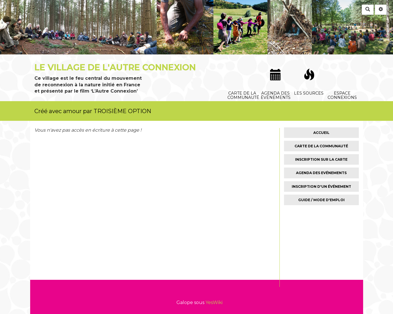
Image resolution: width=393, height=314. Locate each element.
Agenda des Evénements (321, 173)
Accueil (321, 133)
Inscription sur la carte (321, 159)
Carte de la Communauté (321, 146)
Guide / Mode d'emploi (321, 200)
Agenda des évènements (276, 65)
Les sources (309, 65)
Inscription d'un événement (321, 186)
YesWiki (214, 302)
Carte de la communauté (243, 65)
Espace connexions (342, 65)
